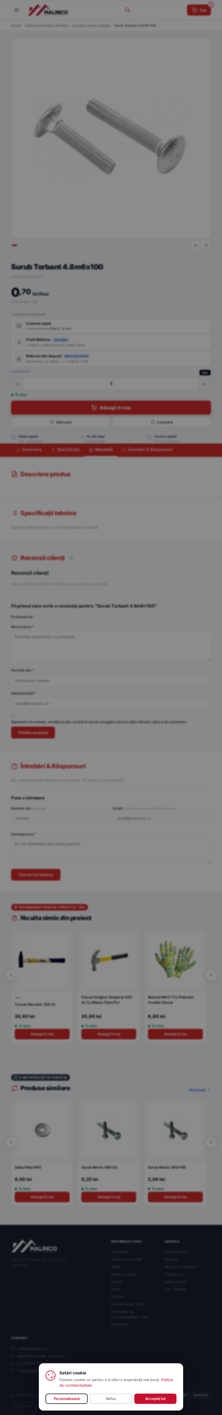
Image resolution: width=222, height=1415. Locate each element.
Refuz (111, 1398)
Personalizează (67, 1398)
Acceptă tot (155, 1398)
